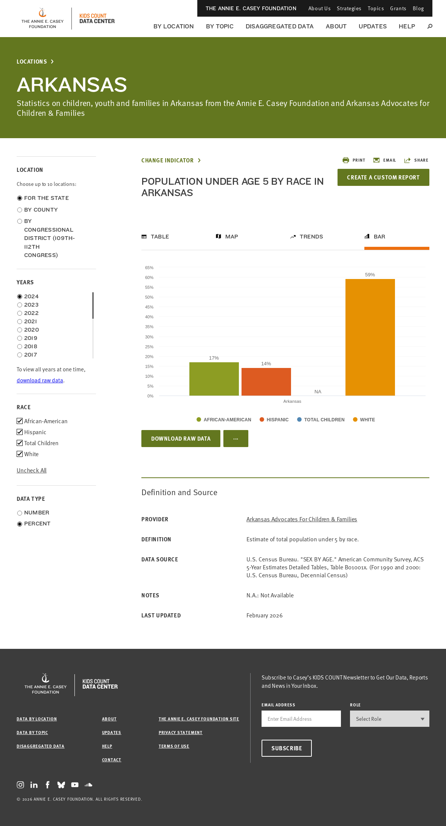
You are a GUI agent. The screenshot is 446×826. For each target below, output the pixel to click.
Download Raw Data (181, 438)
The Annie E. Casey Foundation (251, 8)
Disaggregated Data (280, 26)
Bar (380, 236)
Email (384, 160)
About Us (319, 8)
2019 (30, 338)
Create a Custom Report (383, 177)
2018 (30, 346)
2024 (31, 296)
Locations (32, 61)
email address (279, 705)
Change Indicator (167, 160)
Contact (111, 759)
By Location (173, 26)
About (336, 26)
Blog (418, 8)
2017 (30, 354)
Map (231, 236)
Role (355, 705)
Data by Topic (32, 732)
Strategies (349, 8)
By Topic (220, 26)
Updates (373, 26)
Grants (398, 8)
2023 (31, 304)
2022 (31, 313)
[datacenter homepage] (97, 18)
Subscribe (286, 748)
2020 (31, 329)
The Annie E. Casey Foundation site (199, 719)
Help (407, 26)
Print (353, 160)
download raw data (40, 380)
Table (160, 236)
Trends (311, 236)
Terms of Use (174, 746)
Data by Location (37, 719)
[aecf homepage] (42, 18)
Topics (376, 8)
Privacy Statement (181, 732)
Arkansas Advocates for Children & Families (301, 519)
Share (416, 160)
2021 (30, 321)
